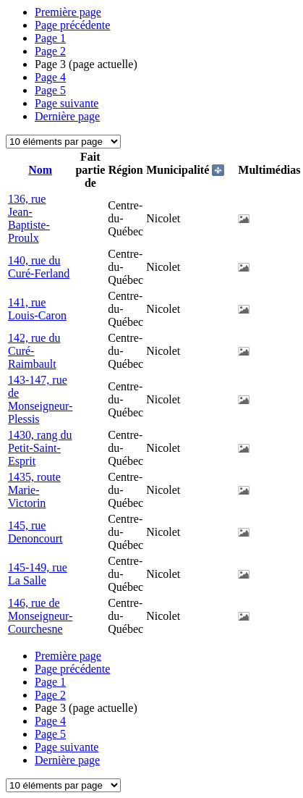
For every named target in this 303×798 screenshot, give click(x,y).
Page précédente (72, 25)
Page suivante (66, 103)
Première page (68, 12)
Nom (40, 170)
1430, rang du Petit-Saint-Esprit (40, 448)
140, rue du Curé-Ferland (38, 267)
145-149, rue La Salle (37, 574)
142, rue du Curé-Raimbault (34, 351)
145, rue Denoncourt (35, 532)
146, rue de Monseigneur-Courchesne (40, 616)
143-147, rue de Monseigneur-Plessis (40, 399)
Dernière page (67, 116)
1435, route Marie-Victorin (34, 490)
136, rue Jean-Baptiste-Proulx (29, 218)
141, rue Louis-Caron (37, 309)
